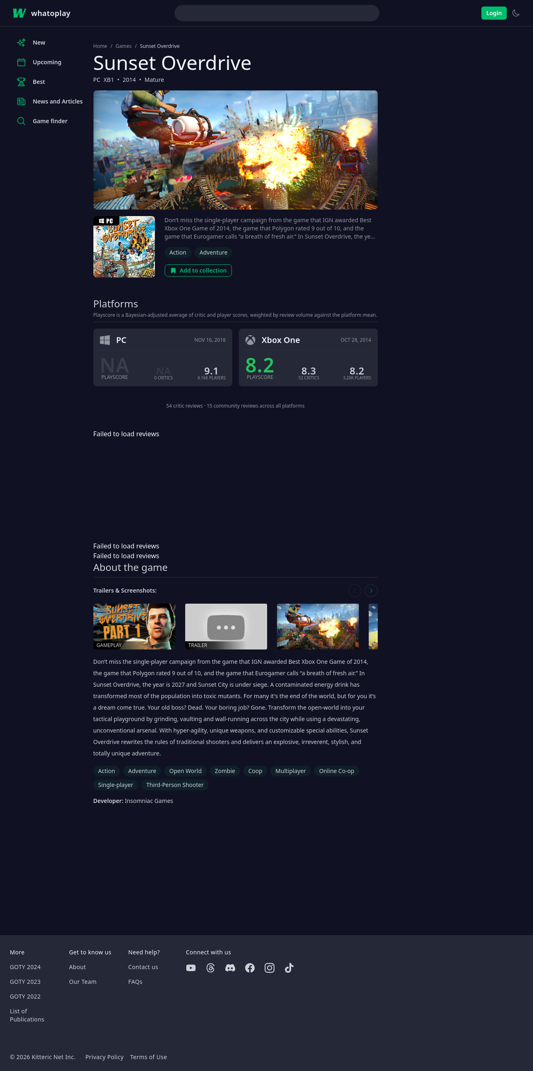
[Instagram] (269, 968)
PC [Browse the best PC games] (96, 79)
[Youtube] (191, 968)
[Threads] (210, 968)
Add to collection (198, 270)
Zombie (225, 771)
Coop (255, 771)
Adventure (213, 252)
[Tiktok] (289, 968)
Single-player (115, 785)
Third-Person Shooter (175, 785)
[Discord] (230, 968)
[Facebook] (250, 968)
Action (178, 252)
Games (124, 46)
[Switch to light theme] (516, 13)
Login (494, 13)
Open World (185, 771)
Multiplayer (290, 771)
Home (100, 46)
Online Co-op (336, 771)
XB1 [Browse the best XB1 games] (109, 79)
